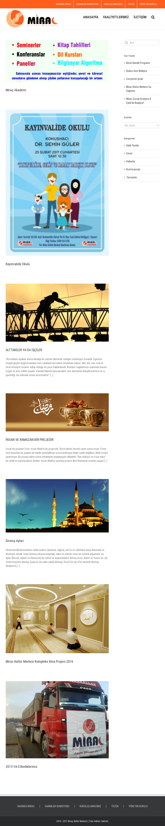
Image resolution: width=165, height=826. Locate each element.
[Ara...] (141, 42)
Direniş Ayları (15, 541)
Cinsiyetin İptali (134, 78)
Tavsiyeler (131, 177)
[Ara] (126, 42)
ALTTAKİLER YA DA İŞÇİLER (24, 350)
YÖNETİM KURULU (138, 806)
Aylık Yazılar (132, 145)
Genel (129, 153)
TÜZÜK (115, 806)
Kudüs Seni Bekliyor (136, 70)
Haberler (130, 161)
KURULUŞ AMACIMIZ (90, 806)
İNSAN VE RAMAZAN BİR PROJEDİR (29, 440)
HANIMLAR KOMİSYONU (57, 806)
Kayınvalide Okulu (18, 264)
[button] (153, 17)
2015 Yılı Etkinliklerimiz (21, 767)
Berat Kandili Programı (138, 62)
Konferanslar (133, 169)
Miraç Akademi (16, 90)
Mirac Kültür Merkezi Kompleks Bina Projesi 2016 (39, 661)
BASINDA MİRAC (26, 806)
